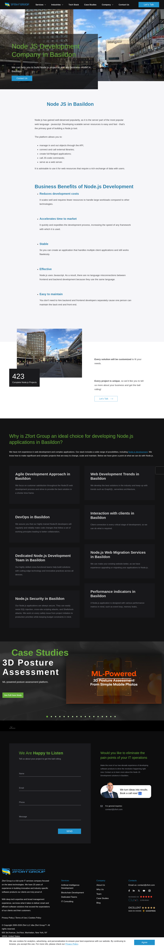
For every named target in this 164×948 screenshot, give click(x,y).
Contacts (132, 880)
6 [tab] (68, 716)
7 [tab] (72, 716)
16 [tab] (110, 716)
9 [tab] (81, 716)
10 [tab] (85, 716)
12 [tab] (93, 716)
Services (65, 880)
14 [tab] (102, 716)
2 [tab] (51, 716)
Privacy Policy (71, 944)
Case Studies (90, 4)
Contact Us (124, 4)
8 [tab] (77, 716)
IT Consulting (67, 901)
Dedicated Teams (69, 897)
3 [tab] (55, 716)
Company (107, 4)
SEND (69, 831)
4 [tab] (60, 716)
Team (99, 894)
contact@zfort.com (114, 809)
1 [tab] (47, 716)
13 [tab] (98, 716)
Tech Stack (74, 4)
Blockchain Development (72, 892)
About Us (100, 885)
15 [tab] (106, 716)
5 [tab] (64, 716)
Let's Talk (149, 4)
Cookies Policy (35, 918)
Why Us (100, 889)
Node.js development (138, 452)
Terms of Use (21, 918)
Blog (98, 903)
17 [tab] (115, 716)
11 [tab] (89, 716)
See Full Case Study (13, 695)
